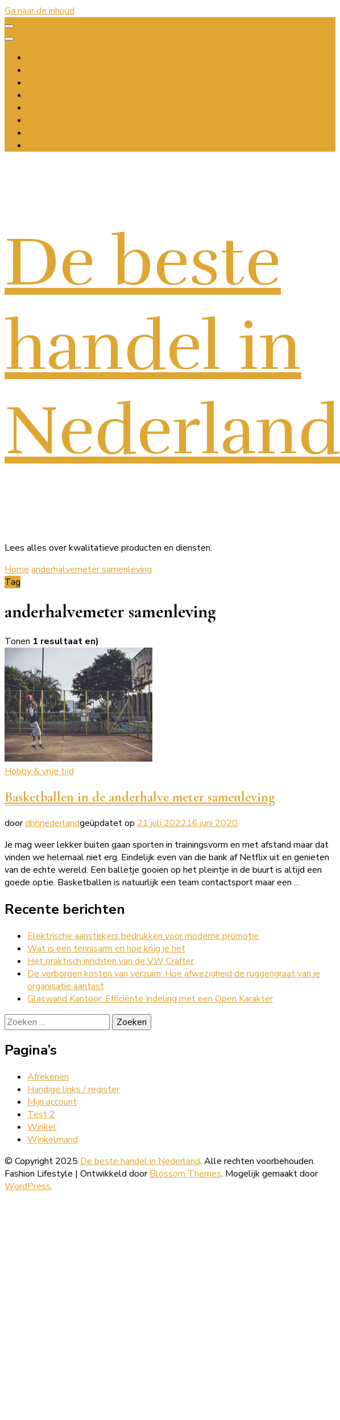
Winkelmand (52, 1139)
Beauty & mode (58, 95)
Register (44, 145)
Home (39, 57)
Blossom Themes (185, 1173)
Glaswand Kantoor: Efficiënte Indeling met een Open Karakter (150, 998)
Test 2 (41, 1114)
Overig (40, 133)
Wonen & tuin (54, 70)
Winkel (41, 1127)
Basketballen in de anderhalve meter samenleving (140, 797)
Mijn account (52, 1102)
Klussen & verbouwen (70, 82)
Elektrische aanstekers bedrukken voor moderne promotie (143, 936)
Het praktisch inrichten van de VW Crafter (110, 961)
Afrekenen (48, 1077)
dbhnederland (52, 823)
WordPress (28, 1186)
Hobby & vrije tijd (62, 120)
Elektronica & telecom (72, 107)
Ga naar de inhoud (39, 11)
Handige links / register (73, 1089)
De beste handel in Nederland (172, 346)
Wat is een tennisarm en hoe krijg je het (106, 948)
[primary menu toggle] (9, 26)
